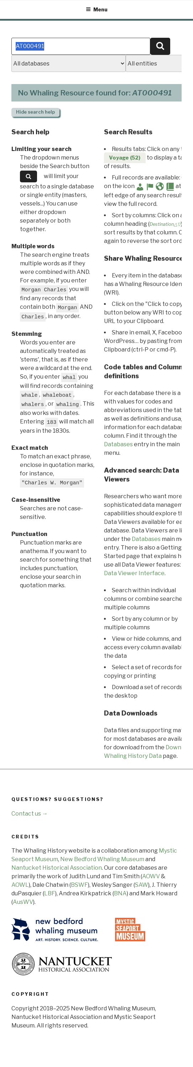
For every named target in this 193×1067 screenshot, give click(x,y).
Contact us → (29, 813)
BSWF (79, 884)
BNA (120, 893)
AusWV (23, 902)
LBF (49, 893)
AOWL (20, 884)
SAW (141, 884)
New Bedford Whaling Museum (102, 859)
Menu (97, 9)
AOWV (151, 876)
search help (35, 112)
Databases (118, 444)
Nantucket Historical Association (56, 867)
